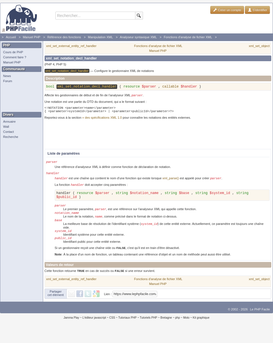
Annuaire (9, 121)
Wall (6, 126)
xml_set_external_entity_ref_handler (71, 46)
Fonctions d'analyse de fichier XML (188, 37)
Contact (8, 131)
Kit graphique (201, 330)
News (7, 76)
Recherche (10, 137)
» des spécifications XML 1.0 (102, 120)
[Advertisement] (20, 97)
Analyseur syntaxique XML (138, 37)
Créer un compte (227, 10)
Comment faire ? (14, 57)
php (177, 330)
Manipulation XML (100, 37)
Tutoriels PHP (148, 330)
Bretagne (166, 330)
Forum (7, 81)
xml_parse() (170, 182)
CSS (112, 330)
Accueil (11, 37)
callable (170, 87)
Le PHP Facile (260, 321)
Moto (186, 330)
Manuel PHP (31, 37)
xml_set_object (259, 46)
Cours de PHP (13, 52)
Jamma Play (71, 330)
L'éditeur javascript (94, 330)
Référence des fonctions (64, 37)
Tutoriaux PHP (127, 330)
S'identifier (257, 10)
